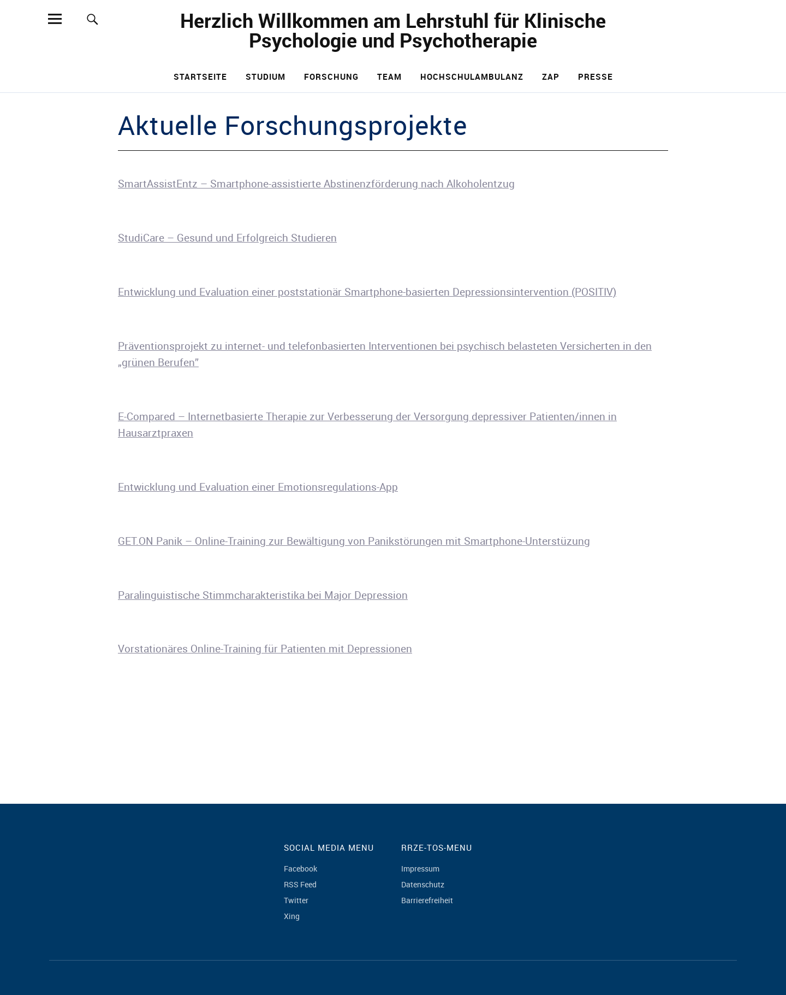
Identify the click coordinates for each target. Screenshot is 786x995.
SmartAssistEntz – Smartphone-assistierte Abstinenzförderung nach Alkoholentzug (316, 183)
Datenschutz (422, 884)
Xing (292, 916)
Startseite (200, 76)
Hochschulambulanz (471, 76)
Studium (265, 76)
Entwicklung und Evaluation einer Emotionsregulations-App (258, 487)
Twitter (296, 900)
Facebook (300, 868)
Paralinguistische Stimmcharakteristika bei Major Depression (263, 595)
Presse (595, 76)
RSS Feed (300, 884)
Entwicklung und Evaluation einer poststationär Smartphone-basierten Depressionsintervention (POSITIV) (367, 292)
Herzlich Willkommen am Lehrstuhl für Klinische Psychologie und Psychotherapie (393, 30)
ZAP (550, 76)
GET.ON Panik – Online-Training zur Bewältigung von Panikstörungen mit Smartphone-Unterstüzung (354, 541)
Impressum (420, 868)
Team (389, 76)
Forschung (331, 76)
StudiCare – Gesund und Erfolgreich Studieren (227, 238)
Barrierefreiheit (427, 900)
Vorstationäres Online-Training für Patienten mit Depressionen (265, 648)
